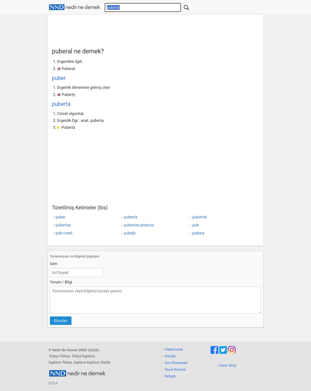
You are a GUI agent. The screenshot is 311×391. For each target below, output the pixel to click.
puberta (61, 104)
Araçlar (170, 356)
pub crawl (64, 233)
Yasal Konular (175, 369)
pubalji (129, 233)
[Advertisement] (155, 29)
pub (195, 225)
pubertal (199, 217)
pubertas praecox (139, 225)
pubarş (198, 233)
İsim (53, 263)
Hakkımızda (174, 349)
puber (59, 78)
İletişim (170, 376)
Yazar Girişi (227, 365)
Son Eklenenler (176, 363)
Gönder (61, 320)
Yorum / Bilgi (61, 282)
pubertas (63, 225)
